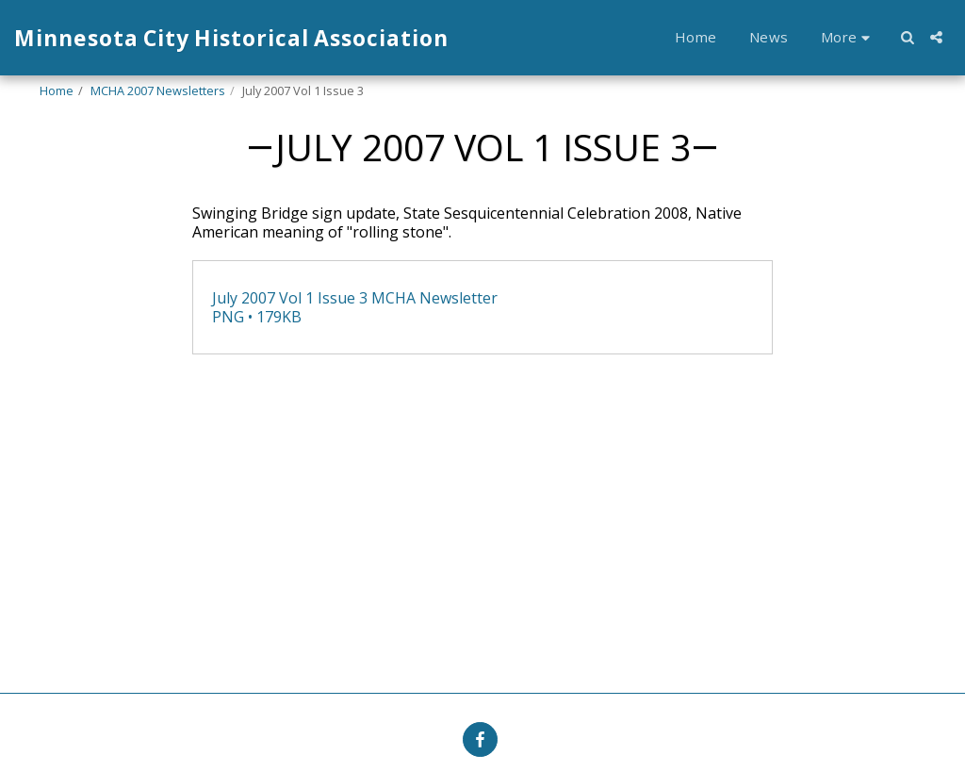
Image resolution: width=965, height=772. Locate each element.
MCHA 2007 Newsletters (157, 90)
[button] (907, 37)
